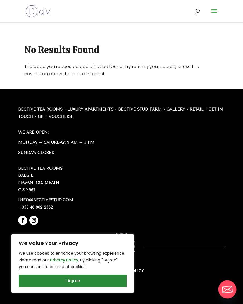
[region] (72, 263)
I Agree (72, 281)
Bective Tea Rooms (40, 109)
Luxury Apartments (90, 109)
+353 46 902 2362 (35, 207)
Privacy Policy (64, 260)
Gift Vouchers (55, 116)
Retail (197, 109)
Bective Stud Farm (140, 109)
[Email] (227, 289)
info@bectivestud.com (45, 200)
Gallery (175, 109)
